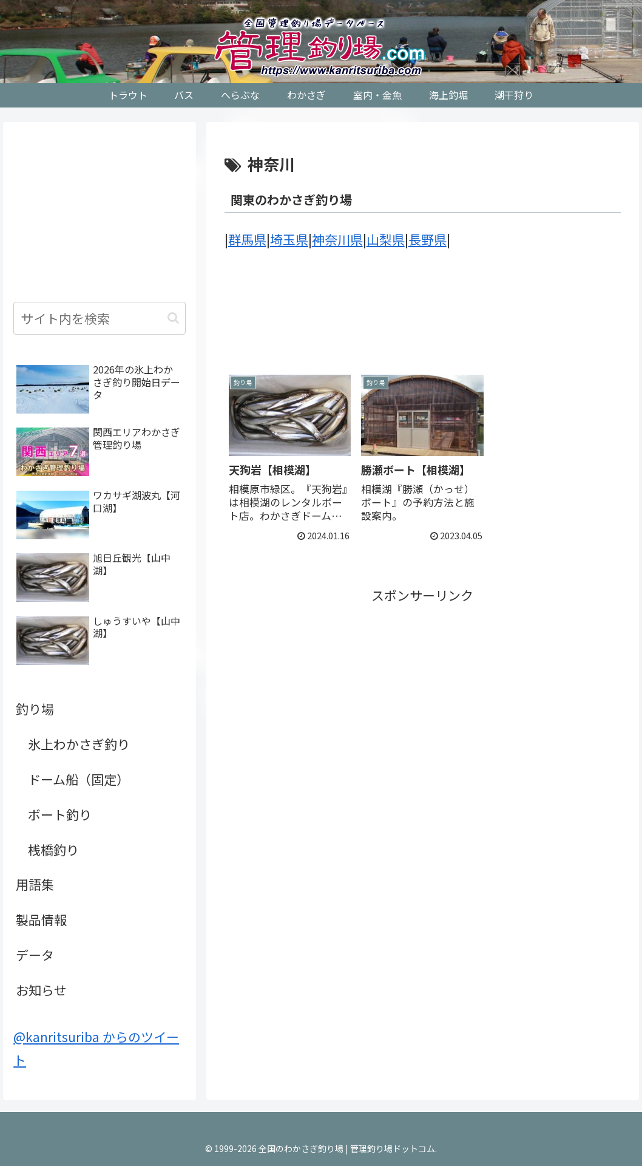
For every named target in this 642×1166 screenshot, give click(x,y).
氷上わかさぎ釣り (79, 744)
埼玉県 (289, 239)
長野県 (427, 239)
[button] (173, 318)
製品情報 (41, 919)
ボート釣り (60, 814)
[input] (99, 318)
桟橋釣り (53, 849)
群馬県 (247, 239)
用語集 (35, 884)
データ (35, 955)
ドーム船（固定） (78, 779)
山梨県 (386, 239)
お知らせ (41, 990)
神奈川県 (337, 239)
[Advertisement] (423, 320)
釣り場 (35, 709)
